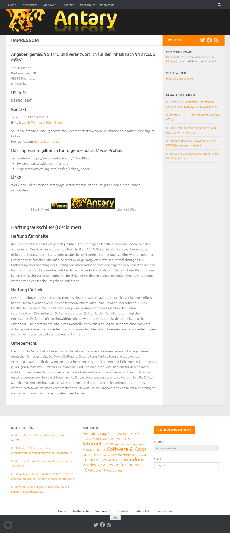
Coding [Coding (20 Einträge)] (121, 434)
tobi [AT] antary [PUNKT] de (42, 122)
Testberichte (29, 4)
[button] (8, 525)
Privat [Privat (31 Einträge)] (127, 444)
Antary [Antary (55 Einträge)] (102, 433)
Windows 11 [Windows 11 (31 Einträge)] (96, 470)
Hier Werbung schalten (180, 78)
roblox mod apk (179, 140)
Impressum (107, 4)
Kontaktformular (46, 141)
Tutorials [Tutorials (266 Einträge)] (91, 459)
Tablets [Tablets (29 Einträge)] (107, 455)
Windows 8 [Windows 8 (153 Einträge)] (113, 464)
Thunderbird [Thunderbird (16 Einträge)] (139, 455)
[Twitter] (202, 40)
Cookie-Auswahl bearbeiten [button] (174, 429)
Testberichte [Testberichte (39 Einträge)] (122, 455)
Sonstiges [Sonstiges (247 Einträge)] (92, 454)
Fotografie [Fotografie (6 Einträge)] (87, 439)
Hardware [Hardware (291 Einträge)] (102, 438)
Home (12, 4)
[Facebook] (209, 40)
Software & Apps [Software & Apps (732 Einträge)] (126, 449)
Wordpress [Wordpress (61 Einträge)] (114, 470)
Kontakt (68, 4)
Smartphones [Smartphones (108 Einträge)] (95, 449)
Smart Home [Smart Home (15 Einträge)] (138, 444)
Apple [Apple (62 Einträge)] (111, 433)
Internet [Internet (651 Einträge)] (92, 443)
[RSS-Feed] (216, 40)
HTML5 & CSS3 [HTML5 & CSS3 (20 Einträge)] (122, 439)
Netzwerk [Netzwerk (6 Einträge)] (118, 444)
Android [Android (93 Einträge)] (89, 433)
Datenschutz (87, 4)
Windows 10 (50, 4)
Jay (171, 115)
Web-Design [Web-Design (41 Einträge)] (114, 460)
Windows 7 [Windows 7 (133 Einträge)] (92, 464)
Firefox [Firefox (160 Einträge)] (133, 433)
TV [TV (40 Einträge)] (103, 460)
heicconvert (176, 153)
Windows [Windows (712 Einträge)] (134, 459)
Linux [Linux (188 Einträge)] (108, 443)
